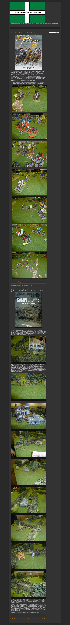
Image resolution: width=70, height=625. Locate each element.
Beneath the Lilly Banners (19, 282)
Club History (12, 27)
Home (28, 618)
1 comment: (21, 281)
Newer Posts (13, 618)
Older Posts (43, 618)
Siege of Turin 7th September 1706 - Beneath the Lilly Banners (28, 32)
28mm (14, 282)
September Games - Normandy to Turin (21, 285)
